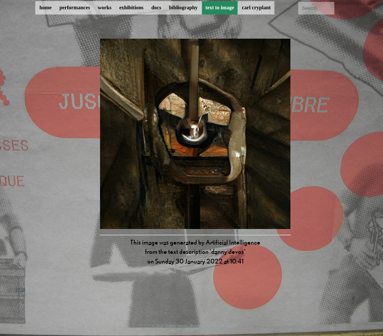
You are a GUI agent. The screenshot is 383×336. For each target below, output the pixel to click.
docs (156, 7)
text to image (220, 7)
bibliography (183, 7)
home (45, 7)
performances (74, 7)
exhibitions (131, 7)
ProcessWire (221, 325)
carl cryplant (256, 7)
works (105, 7)
